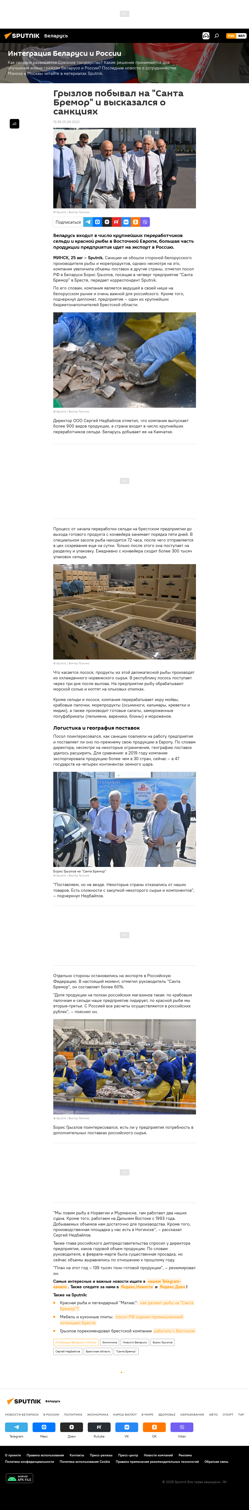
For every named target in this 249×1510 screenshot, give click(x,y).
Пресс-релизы (101, 1455)
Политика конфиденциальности (29, 1461)
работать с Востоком (174, 1331)
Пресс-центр (128, 1455)
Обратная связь (216, 1461)
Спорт (228, 1414)
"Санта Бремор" (126, 1351)
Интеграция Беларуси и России (76, 1342)
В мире (147, 1414)
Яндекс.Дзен (172, 1286)
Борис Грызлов (162, 1342)
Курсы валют (125, 1414)
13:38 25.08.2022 (66, 122)
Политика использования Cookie (85, 1461)
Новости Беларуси (135, 1342)
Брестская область (98, 1351)
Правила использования (45, 1455)
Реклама (185, 1455)
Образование (192, 1414)
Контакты (77, 1455)
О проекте (13, 1455)
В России (51, 1414)
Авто (213, 1414)
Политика (73, 1414)
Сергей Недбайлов (67, 1351)
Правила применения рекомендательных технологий (157, 1461)
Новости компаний (158, 1455)
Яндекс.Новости (137, 1286)
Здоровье (167, 1414)
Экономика (109, 1342)
